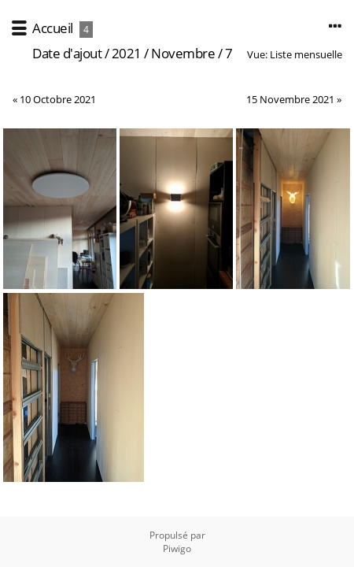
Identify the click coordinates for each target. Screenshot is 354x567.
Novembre (183, 53)
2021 (127, 53)
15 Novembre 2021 (290, 99)
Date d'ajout (66, 53)
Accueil (52, 28)
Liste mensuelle (306, 54)
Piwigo (177, 548)
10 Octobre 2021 (58, 99)
